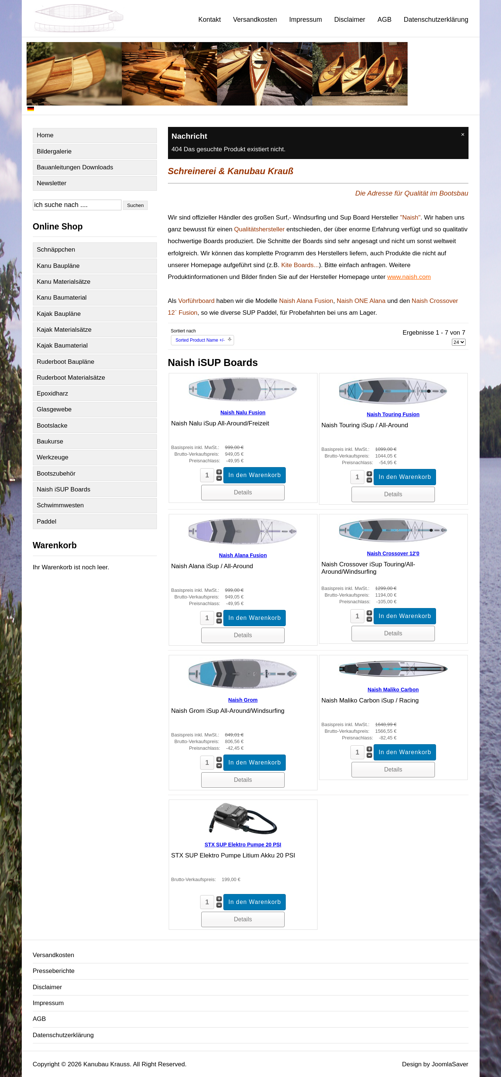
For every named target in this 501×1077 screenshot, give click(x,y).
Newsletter (51, 183)
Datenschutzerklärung (436, 19)
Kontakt (209, 19)
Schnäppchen (56, 249)
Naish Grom (242, 700)
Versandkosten (255, 19)
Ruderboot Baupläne (66, 361)
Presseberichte (54, 970)
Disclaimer (349, 19)
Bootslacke (52, 425)
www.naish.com (409, 276)
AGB (384, 19)
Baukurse (50, 441)
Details (243, 492)
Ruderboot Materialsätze (71, 377)
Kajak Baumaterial (62, 345)
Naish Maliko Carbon (393, 690)
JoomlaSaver (450, 1064)
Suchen (135, 205)
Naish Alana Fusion (243, 555)
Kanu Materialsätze (64, 281)
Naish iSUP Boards (63, 489)
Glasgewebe (54, 409)
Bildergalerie (54, 151)
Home (45, 135)
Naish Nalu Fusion (242, 412)
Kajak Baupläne (59, 313)
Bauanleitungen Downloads (75, 167)
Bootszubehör (56, 473)
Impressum (305, 19)
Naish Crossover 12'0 (393, 553)
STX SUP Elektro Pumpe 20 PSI (243, 845)
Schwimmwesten (60, 505)
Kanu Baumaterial (62, 297)
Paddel (46, 521)
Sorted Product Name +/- (200, 340)
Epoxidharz (52, 393)
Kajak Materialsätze (64, 329)
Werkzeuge (53, 457)
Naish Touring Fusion (393, 414)
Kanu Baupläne (58, 265)
